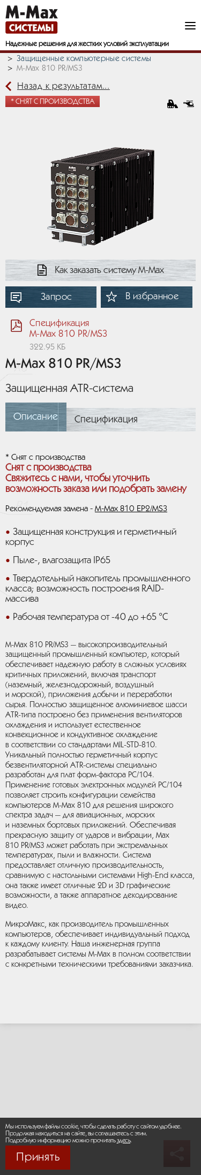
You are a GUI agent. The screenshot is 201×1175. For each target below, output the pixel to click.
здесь (124, 1140)
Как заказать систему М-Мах (109, 270)
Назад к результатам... (63, 86)
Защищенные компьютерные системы (84, 59)
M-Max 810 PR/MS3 (50, 68)
